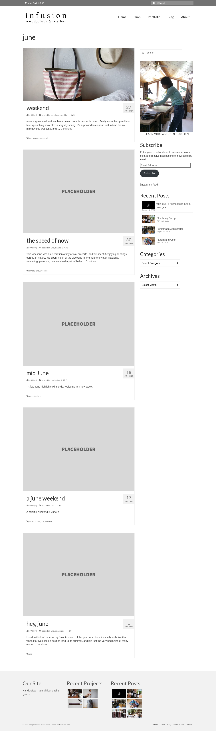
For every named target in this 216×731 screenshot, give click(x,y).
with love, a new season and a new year (173, 205)
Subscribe (149, 173)
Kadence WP (64, 725)
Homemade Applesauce (169, 228)
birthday (31, 271)
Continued (66, 128)
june (30, 138)
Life (65, 115)
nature (58, 248)
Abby (33, 115)
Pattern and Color (166, 239)
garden (31, 521)
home (37, 521)
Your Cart (34, 3)
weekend (44, 138)
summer (36, 138)
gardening (55, 380)
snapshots (59, 631)
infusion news (57, 115)
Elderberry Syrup (165, 218)
